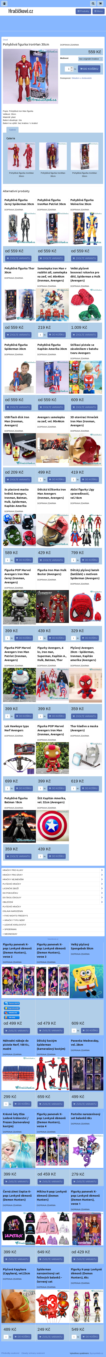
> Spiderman (9, 929)
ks (42, 335)
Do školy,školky (53, 897)
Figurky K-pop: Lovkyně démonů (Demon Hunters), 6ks (86, 1273)
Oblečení (53, 902)
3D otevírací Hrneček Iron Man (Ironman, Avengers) (84, 421)
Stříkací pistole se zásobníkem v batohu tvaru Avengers (84, 349)
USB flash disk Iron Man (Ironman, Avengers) (16, 421)
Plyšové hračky (53, 884)
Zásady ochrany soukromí (33, 1353)
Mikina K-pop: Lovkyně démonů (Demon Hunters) (52, 1195)
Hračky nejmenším (53, 879)
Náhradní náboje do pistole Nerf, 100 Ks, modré (16, 1044)
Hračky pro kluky (53, 870)
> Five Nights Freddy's (15, 916)
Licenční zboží (53, 888)
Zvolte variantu (18, 258)
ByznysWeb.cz (96, 1353)
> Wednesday (10, 934)
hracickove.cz (53, 939)
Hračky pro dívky (53, 875)
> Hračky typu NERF (14, 920)
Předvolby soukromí (10, 1353)
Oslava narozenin (13, 911)
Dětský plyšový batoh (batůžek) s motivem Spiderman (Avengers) (85, 574)
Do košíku (89, 68)
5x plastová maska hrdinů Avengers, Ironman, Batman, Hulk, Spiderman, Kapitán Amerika (16, 497)
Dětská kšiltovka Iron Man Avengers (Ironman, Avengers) (51, 493)
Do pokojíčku (53, 893)
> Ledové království (14, 925)
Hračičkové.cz (20, 10)
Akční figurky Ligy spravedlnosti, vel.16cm (82, 493)
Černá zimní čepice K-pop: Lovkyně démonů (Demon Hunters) (17, 1195)
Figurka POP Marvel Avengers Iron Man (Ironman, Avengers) (50, 730)
